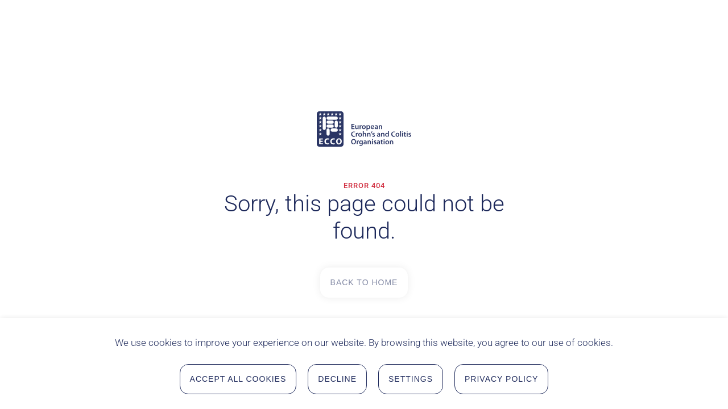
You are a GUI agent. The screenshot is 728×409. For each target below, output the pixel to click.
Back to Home (364, 282)
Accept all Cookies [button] (238, 379)
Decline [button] (337, 379)
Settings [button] (410, 379)
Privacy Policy (501, 379)
